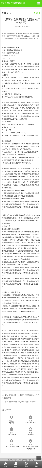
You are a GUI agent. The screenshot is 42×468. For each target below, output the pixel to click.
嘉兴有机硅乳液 (7, 113)
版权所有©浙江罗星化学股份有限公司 (21, 460)
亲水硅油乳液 (18, 83)
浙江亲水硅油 (15, 89)
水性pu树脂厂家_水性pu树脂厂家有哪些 (22, 402)
